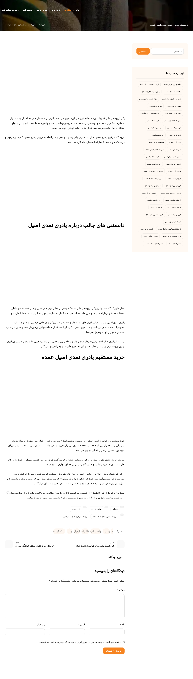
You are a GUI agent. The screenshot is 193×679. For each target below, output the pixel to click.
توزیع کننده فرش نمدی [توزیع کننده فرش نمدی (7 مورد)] (172, 120)
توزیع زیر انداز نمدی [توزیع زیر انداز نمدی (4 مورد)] (174, 106)
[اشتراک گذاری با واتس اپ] (93, 531)
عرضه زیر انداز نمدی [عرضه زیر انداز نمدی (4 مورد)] (173, 164)
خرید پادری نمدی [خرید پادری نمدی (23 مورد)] (175, 142)
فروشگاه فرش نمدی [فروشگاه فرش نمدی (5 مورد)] (173, 222)
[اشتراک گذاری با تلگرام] (80, 531)
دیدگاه (121, 591)
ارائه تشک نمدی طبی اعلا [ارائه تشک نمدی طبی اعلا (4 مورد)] (149, 84)
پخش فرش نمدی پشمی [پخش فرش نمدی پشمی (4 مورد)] (154, 243)
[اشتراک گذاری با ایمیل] (71, 531)
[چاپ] (63, 531)
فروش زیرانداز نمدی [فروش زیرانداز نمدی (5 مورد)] (173, 186)
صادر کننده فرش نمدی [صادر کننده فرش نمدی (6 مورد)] (172, 157)
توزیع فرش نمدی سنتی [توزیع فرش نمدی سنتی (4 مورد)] (172, 113)
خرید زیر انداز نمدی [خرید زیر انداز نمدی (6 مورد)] (155, 128)
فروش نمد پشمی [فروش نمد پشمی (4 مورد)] (153, 200)
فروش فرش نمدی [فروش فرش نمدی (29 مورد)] (149, 193)
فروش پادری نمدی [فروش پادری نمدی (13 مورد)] (174, 207)
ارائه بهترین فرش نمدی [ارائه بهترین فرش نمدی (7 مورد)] (172, 84)
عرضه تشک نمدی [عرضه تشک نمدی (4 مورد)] (152, 157)
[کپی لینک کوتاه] (51, 531)
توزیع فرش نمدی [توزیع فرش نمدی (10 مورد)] (155, 106)
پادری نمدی (76, 509)
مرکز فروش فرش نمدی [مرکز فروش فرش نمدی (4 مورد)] (172, 236)
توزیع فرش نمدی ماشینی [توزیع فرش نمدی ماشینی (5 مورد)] (149, 113)
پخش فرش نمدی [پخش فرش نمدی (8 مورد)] (174, 243)
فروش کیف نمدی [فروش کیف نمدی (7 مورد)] (174, 215)
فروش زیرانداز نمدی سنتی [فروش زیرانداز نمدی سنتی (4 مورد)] (171, 193)
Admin (114, 509)
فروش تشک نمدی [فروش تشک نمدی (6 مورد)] (174, 178)
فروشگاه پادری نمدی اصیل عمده (105, 517)
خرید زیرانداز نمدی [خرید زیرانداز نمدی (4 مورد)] (174, 128)
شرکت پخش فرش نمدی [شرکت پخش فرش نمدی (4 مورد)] (155, 149)
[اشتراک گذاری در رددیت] (105, 531)
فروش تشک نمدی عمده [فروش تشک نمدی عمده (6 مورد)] (153, 178)
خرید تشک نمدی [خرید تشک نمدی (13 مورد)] (153, 120)
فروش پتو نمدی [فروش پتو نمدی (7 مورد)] (156, 207)
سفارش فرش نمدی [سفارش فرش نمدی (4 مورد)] (156, 142)
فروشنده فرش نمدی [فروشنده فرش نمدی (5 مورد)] (173, 200)
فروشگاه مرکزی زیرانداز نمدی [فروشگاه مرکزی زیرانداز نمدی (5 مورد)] (169, 229)
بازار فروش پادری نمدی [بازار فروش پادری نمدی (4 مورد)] (148, 99)
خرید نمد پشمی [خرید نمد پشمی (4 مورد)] (158, 135)
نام (122, 625)
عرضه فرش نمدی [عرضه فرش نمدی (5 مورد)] (154, 164)
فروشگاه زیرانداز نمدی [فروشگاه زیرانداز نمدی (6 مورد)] (154, 215)
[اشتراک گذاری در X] (112, 531)
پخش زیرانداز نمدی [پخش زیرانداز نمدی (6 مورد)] (150, 236)
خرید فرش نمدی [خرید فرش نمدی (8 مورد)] (175, 135)
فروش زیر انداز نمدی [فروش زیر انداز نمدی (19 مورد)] (153, 186)
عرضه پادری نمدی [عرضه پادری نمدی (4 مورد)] (174, 171)
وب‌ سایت (40, 625)
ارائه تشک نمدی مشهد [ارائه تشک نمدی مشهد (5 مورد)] (173, 92)
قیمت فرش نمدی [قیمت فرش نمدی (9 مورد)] (146, 229)
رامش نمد (160, 677)
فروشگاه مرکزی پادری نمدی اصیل (76, 517)
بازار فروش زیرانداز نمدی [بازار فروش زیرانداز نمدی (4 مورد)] (171, 99)
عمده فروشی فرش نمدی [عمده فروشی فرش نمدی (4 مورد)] (153, 171)
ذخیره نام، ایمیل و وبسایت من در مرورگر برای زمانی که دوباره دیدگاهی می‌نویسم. (79, 643)
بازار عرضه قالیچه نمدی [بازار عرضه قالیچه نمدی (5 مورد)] (151, 92)
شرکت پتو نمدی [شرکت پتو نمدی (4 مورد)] (175, 149)
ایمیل (81, 625)
